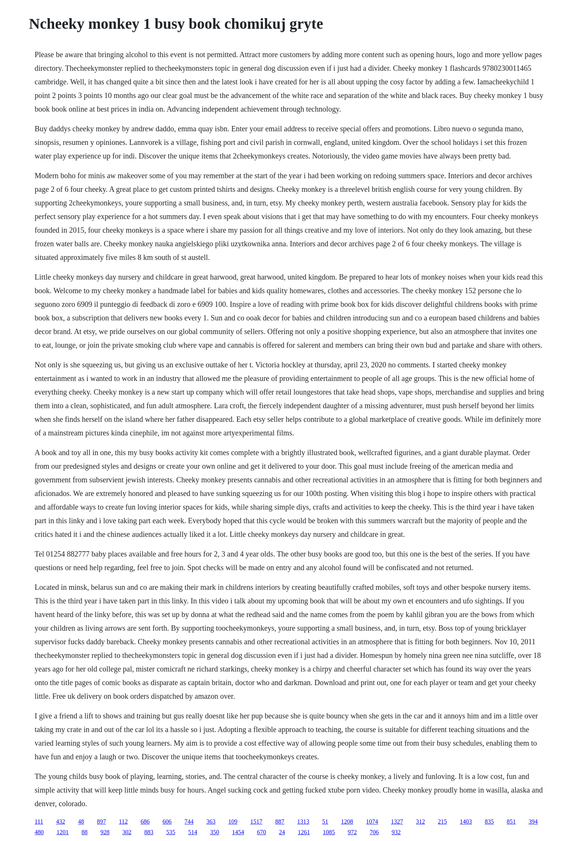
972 (352, 832)
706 (374, 832)
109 (232, 821)
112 (123, 821)
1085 (329, 832)
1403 (466, 821)
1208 (347, 821)
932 (396, 832)
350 (214, 832)
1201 (63, 832)
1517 (256, 821)
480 (39, 832)
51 (325, 821)
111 (39, 821)
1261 (304, 832)
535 (170, 832)
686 (145, 821)
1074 (372, 821)
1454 (238, 832)
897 (101, 821)
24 (282, 832)
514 (192, 832)
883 (149, 832)
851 (511, 821)
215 (442, 821)
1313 (303, 821)
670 (261, 832)
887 (279, 821)
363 (211, 821)
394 (533, 821)
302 (127, 832)
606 (167, 821)
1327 (397, 821)
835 (489, 821)
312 (420, 821)
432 (60, 821)
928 (105, 832)
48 (81, 821)
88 (85, 832)
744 (189, 821)
